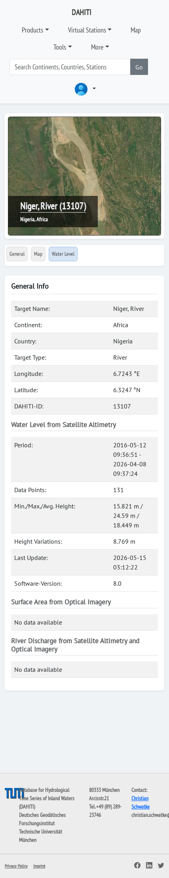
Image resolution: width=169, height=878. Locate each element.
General (17, 253)
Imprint (39, 866)
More (97, 47)
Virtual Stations (87, 30)
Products (32, 30)
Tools (59, 47)
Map (136, 30)
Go (139, 67)
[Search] (70, 67)
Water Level (63, 253)
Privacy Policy (16, 866)
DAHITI (81, 12)
